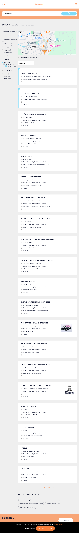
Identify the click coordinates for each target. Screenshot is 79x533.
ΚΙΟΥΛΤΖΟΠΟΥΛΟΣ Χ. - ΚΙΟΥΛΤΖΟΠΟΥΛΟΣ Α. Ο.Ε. (38, 385)
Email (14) (6, 74)
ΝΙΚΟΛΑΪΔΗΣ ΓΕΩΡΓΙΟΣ (28, 135)
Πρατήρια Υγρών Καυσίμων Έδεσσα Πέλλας (31, 503)
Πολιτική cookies (58, 524)
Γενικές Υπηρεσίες (46, 76)
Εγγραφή (66, 520)
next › (49, 487)
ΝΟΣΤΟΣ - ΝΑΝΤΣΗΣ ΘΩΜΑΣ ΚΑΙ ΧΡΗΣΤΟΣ (35, 302)
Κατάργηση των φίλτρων (10, 31)
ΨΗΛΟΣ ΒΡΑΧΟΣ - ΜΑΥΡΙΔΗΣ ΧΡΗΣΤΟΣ (34, 344)
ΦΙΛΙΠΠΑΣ (24, 448)
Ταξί (24, 76)
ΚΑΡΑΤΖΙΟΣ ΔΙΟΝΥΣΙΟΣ (29, 73)
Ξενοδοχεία (26, 368)
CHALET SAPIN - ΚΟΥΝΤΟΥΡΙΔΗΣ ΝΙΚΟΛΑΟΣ (36, 365)
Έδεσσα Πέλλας (27, 79)
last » (53, 487)
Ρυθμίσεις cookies (30, 528)
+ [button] (20, 33)
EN (5, 4)
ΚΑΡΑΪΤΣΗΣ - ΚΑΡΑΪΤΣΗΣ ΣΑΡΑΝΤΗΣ (33, 114)
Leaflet (66, 54)
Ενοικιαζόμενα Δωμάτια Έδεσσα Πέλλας (30, 500)
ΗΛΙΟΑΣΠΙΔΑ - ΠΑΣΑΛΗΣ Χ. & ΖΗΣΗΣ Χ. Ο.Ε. (35, 219)
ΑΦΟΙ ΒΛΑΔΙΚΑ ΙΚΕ (27, 156)
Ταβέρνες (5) (7, 50)
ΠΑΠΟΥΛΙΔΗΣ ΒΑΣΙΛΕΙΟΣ (29, 406)
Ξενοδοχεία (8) (8, 43)
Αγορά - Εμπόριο (27, 117)
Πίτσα (24, 347)
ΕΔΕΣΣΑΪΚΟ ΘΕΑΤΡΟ (28, 281)
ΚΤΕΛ (24, 96)
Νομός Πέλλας (36, 79)
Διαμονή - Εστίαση (38, 180)
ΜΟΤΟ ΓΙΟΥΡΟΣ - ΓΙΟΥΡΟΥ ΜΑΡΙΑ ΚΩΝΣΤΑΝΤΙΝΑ (37, 239)
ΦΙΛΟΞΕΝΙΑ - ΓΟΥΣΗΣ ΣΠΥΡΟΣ (31, 177)
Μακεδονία (44, 79)
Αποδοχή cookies (45, 528)
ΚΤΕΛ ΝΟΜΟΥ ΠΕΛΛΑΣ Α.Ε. (30, 93)
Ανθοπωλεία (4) (8, 52)
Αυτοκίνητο (39, 138)
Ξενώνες (25, 180)
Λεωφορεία (39, 388)
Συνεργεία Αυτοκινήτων (29, 138)
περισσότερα (5, 55)
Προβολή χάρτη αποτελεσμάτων (29, 57)
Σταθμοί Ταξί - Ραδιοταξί (33, 76)
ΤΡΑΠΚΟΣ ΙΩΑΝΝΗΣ (27, 427)
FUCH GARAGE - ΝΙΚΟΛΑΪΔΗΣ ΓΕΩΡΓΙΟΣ (34, 323)
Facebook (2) (7, 76)
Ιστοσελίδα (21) (8, 78)
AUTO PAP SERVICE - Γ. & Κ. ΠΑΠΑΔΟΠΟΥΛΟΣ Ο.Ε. (38, 260)
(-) (3, 62)
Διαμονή (30, 180)
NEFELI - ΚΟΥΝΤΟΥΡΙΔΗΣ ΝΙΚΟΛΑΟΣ (33, 198)
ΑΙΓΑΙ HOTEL (25, 469)
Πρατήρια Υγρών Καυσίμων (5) (9, 47)
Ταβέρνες (25, 451)
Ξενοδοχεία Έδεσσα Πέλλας (52, 500)
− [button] (20, 35)
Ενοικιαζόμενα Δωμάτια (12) (9, 40)
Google (74, 54)
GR (2, 4)
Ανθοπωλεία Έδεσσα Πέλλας (27, 507)
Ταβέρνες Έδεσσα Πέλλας (53, 503)
